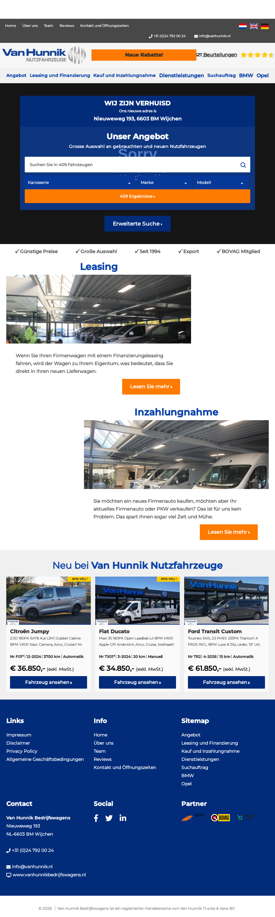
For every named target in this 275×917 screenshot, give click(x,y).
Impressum (18, 735)
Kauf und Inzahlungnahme (124, 75)
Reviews (67, 25)
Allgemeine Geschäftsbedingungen (45, 759)
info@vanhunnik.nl (212, 36)
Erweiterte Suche (138, 224)
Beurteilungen (216, 55)
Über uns (30, 25)
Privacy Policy (21, 751)
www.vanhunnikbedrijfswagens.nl (46, 875)
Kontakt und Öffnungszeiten (104, 25)
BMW (187, 775)
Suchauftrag (221, 75)
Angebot (16, 75)
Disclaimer (18, 743)
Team (48, 25)
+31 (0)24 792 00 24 (167, 36)
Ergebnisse (137, 196)
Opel (186, 784)
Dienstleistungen (200, 759)
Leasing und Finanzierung (60, 75)
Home (10, 25)
